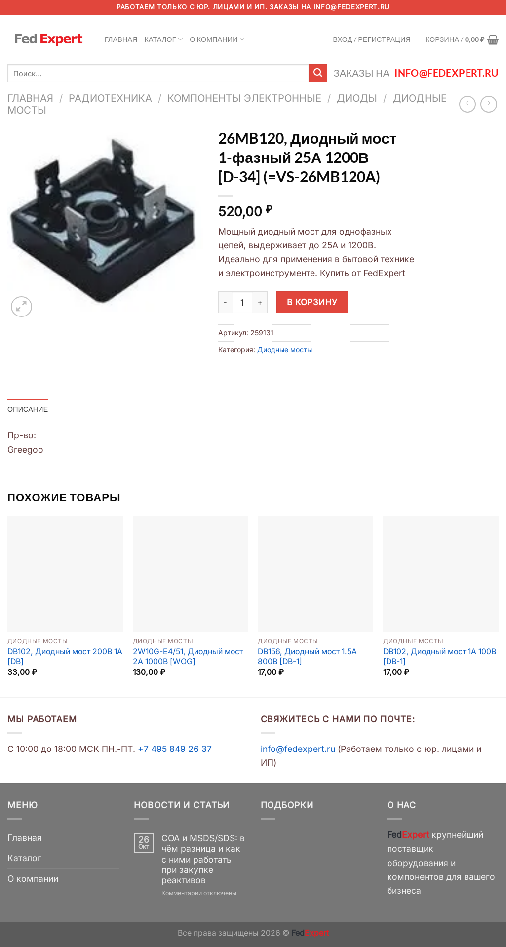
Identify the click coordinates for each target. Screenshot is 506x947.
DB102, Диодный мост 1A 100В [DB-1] (439, 657)
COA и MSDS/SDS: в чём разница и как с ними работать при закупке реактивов (203, 859)
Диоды (357, 98)
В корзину (312, 302)
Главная (121, 39)
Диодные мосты (284, 349)
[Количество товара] (242, 302)
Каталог (164, 39)
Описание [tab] (27, 409)
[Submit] (318, 73)
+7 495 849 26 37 (175, 749)
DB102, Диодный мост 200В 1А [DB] (64, 657)
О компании (217, 39)
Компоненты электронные (244, 98)
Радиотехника (110, 98)
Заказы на (416, 73)
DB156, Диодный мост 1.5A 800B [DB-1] (307, 657)
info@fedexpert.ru (351, 7)
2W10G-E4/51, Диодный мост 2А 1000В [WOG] (188, 657)
